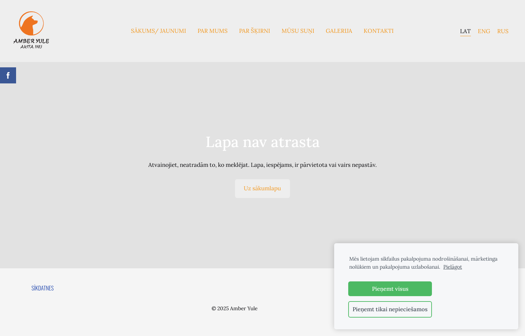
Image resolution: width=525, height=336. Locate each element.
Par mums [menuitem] (213, 31)
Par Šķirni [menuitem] (254, 31)
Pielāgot (452, 267)
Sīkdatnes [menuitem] (42, 288)
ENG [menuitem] (484, 31)
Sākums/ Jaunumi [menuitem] (158, 31)
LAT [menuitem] (465, 31)
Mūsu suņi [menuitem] (298, 31)
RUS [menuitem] (503, 31)
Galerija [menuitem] (339, 31)
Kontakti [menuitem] (379, 31)
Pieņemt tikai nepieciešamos (390, 309)
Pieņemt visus (390, 288)
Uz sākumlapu (262, 188)
